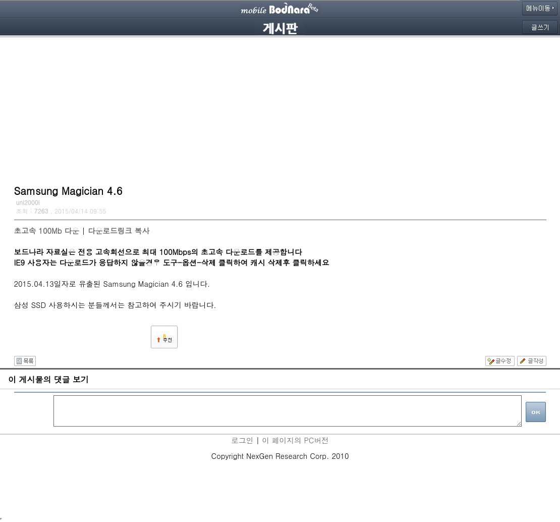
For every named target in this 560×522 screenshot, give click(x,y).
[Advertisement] (280, 108)
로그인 (242, 440)
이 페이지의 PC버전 (295, 440)
